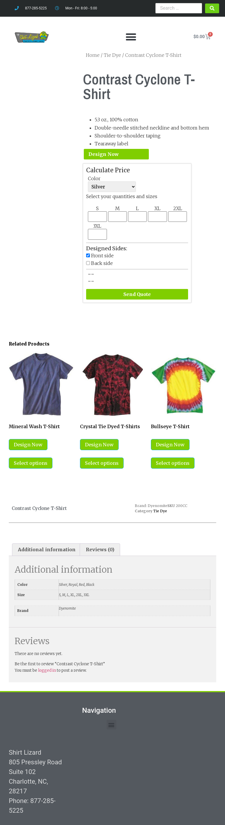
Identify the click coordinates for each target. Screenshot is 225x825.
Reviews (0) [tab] (100, 549)
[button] (130, 36)
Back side (102, 263)
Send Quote (137, 294)
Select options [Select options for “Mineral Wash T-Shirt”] (30, 463)
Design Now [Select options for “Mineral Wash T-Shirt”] (28, 445)
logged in (47, 670)
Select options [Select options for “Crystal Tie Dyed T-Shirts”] (102, 463)
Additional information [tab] (47, 549)
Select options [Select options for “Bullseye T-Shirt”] (173, 463)
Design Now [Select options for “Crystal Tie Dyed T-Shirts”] (99, 445)
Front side (102, 255)
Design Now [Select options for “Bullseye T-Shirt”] (170, 445)
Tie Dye (160, 511)
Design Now (103, 154)
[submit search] (212, 8)
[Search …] (178, 8)
